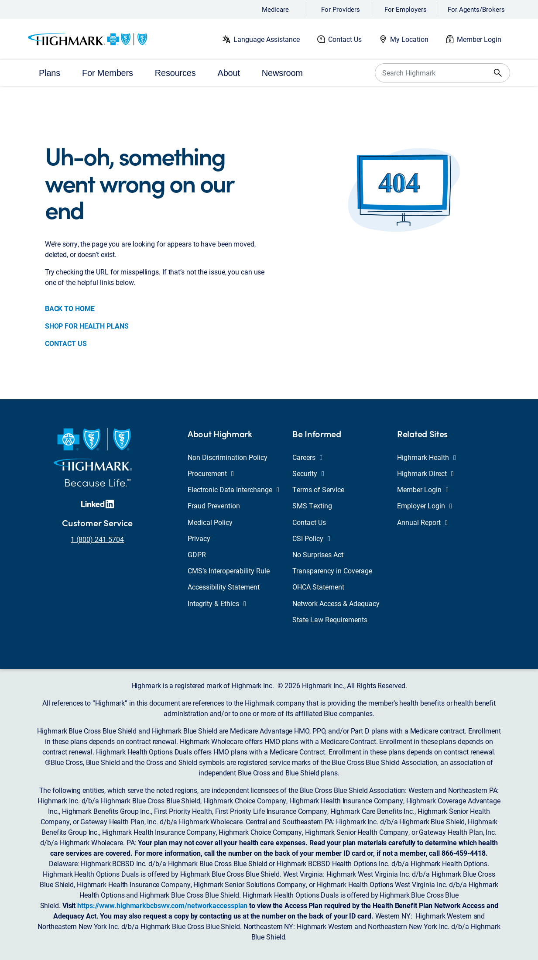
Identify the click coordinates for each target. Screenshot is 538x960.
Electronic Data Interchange (233, 489)
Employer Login (424, 505)
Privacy (199, 538)
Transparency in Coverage (332, 570)
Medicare (275, 9)
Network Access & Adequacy (336, 603)
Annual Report (422, 522)
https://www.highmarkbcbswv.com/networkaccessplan (162, 905)
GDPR (197, 554)
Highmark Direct (425, 473)
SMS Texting (312, 505)
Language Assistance (266, 39)
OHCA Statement (318, 586)
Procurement (211, 473)
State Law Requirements (329, 619)
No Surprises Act (317, 554)
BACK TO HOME (70, 308)
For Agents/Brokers (476, 9)
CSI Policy (311, 538)
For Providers (340, 9)
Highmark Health (426, 457)
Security (308, 473)
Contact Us (345, 39)
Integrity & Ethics (217, 603)
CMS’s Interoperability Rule (229, 570)
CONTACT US (66, 343)
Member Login (479, 39)
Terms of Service (318, 489)
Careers (307, 457)
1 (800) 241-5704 (97, 539)
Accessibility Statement (224, 586)
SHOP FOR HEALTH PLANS (87, 325)
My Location (409, 39)
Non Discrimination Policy (227, 457)
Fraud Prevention (214, 505)
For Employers (405, 9)
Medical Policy (210, 522)
